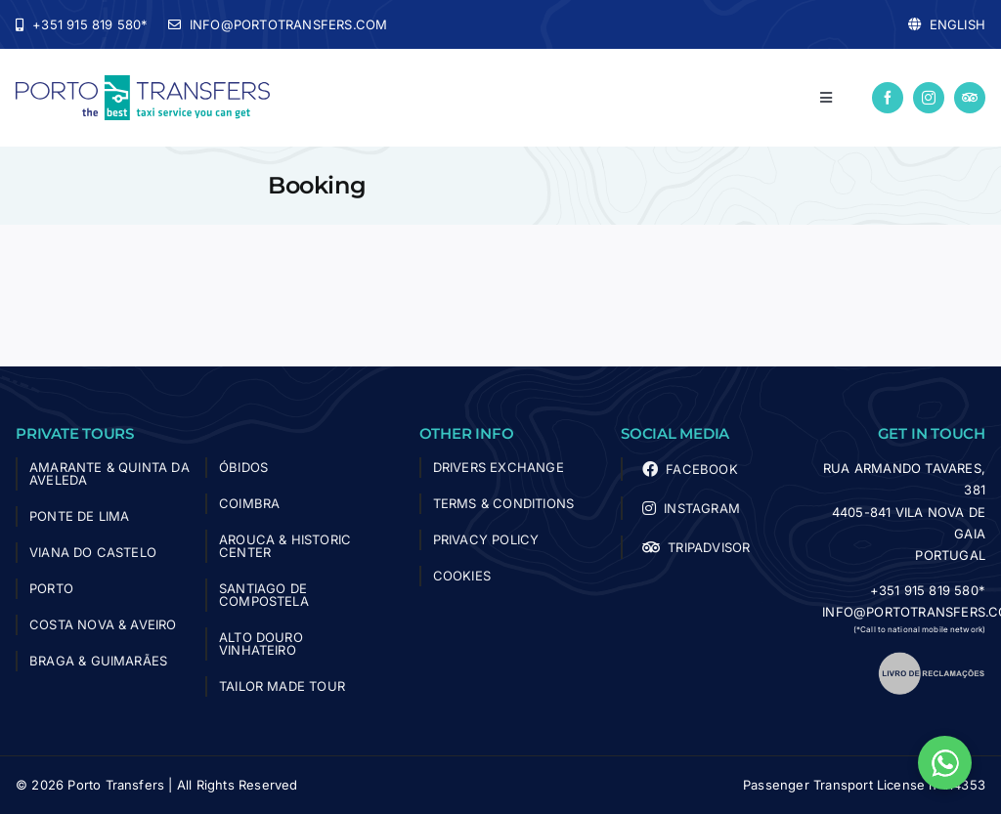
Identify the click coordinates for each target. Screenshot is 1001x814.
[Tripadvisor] (969, 97)
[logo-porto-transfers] (143, 83)
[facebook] (887, 97)
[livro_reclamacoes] (931, 658)
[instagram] (928, 97)
